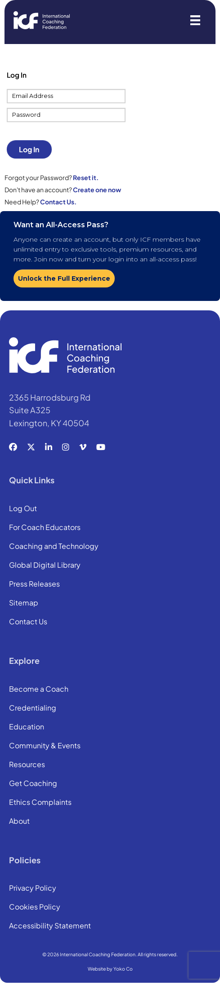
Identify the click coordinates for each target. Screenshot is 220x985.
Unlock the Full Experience (64, 278)
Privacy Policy (32, 888)
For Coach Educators (45, 528)
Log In (29, 149)
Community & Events (45, 746)
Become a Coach (38, 689)
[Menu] (195, 20)
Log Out (23, 509)
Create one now (97, 190)
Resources (27, 765)
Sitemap (23, 603)
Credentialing (32, 708)
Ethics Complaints (40, 803)
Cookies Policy (34, 907)
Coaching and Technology (54, 547)
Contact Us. (58, 202)
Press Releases (34, 584)
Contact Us (28, 622)
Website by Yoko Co (110, 969)
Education (26, 727)
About (19, 821)
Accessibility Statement (50, 926)
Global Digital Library (45, 565)
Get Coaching (33, 784)
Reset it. (86, 177)
